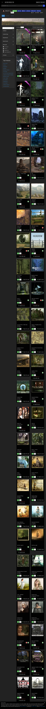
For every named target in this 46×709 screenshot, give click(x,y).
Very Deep (5, 71)
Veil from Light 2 (20, 545)
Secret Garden (34, 693)
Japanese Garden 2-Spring (8, 74)
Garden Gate (19, 397)
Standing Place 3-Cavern (22, 571)
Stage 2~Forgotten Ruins (36, 324)
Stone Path (19, 225)
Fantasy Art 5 (34, 594)
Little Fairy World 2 (35, 298)
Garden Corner (34, 370)
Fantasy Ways (34, 495)
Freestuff (34, 10)
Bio (12, 12)
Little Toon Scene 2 (35, 147)
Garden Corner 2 (6, 84)
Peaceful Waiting (35, 397)
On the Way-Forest (20, 667)
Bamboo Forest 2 (6, 69)
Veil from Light (34, 545)
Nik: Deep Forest (20, 640)
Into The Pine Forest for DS (8, 73)
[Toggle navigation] (2, 2)
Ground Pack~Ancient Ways (37, 347)
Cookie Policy (34, 706)
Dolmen (18, 370)
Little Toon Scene (35, 225)
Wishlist (38, 10)
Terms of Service (23, 706)
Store (23, 10)
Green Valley (5, 78)
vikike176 (19, 47)
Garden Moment (35, 472)
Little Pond (19, 449)
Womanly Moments (35, 522)
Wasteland (5, 66)
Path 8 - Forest (34, 449)
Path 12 (18, 298)
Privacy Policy (42, 706)
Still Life (33, 423)
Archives (12, 15)
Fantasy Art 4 (19, 617)
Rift (32, 173)
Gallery (28, 10)
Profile (19, 10)
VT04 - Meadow (20, 594)
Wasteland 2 (5, 81)
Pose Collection (20, 522)
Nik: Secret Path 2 (35, 640)
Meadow (4, 68)
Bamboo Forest (6, 76)
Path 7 (18, 472)
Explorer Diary (34, 124)
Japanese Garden (20, 693)
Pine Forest (5, 63)
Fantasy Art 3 (34, 617)
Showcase (7, 15)
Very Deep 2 (19, 71)
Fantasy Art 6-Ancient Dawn (37, 571)
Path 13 (4, 65)
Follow (14, 10)
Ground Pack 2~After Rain (22, 324)
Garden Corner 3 (35, 71)
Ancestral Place (6, 86)
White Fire (19, 423)
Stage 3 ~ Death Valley (21, 173)
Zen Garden (5, 79)
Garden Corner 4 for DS (36, 45)
